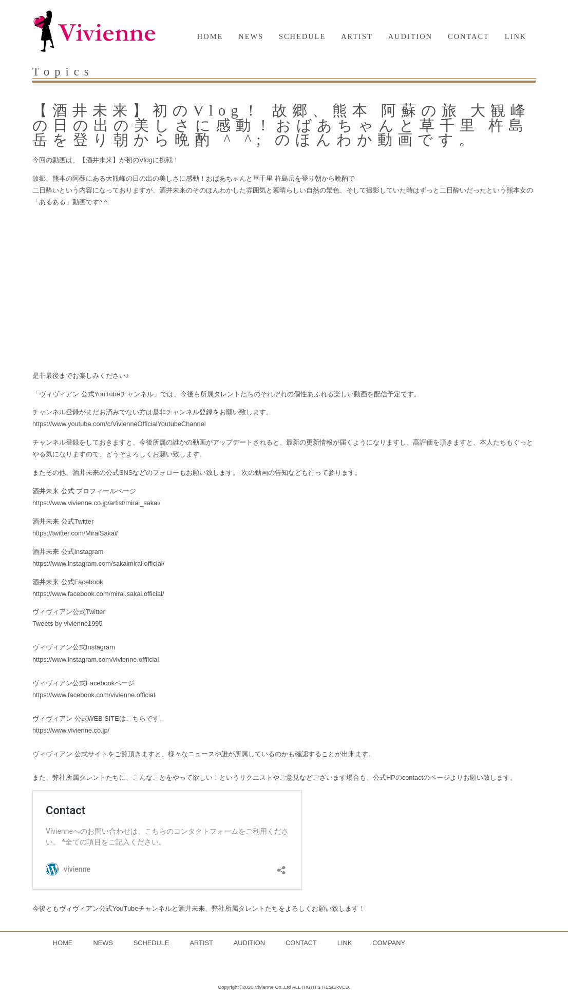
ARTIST (357, 36)
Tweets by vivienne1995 (67, 623)
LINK (515, 36)
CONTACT (468, 36)
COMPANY (388, 943)
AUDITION (410, 36)
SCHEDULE (302, 36)
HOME (210, 36)
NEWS (250, 36)
